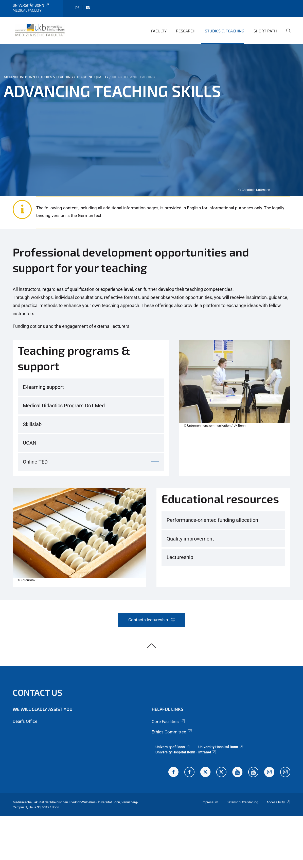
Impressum (210, 802)
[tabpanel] (151, 120)
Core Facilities (169, 721)
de (77, 7)
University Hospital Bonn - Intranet (186, 752)
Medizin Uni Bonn (19, 77)
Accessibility (278, 802)
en (88, 7)
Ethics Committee (172, 731)
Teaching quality (92, 77)
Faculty (159, 30)
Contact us (37, 692)
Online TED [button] (35, 462)
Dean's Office (25, 721)
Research (185, 30)
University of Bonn (172, 747)
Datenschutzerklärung (242, 802)
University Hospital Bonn (220, 747)
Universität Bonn (31, 5)
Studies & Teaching (224, 30)
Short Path (265, 30)
